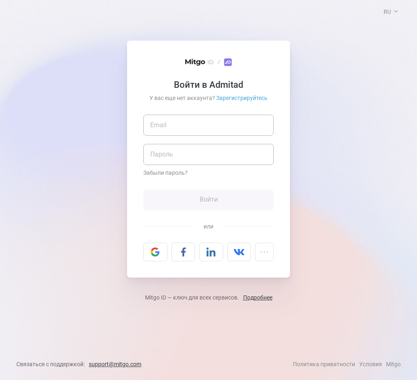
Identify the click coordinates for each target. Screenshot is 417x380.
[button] (396, 11)
